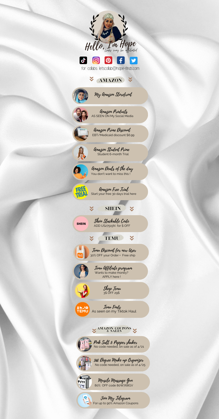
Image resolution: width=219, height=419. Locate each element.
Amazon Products (113, 111)
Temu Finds (112, 307)
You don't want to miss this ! (110, 174)
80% (98, 385)
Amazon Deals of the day (112, 168)
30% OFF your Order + (105, 255)
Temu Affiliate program (113, 268)
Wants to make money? (111, 273)
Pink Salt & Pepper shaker (115, 342)
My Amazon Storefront (113, 94)
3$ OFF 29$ (112, 293)
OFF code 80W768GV (117, 385)
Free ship (128, 255)
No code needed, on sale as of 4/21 (119, 346)
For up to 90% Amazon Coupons (115, 403)
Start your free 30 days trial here (113, 194)
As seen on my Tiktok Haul (114, 311)
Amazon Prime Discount (112, 130)
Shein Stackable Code (111, 221)
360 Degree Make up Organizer (119, 360)
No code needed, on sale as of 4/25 (120, 365)
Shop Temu (112, 288)
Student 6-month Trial (113, 154)
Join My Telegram (115, 398)
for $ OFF (123, 226)
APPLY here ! (111, 277)
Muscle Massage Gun (115, 380)
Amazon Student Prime (111, 149)
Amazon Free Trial (113, 189)
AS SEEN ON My (103, 116)
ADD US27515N (104, 226)
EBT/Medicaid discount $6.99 (113, 135)
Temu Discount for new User (114, 250)
